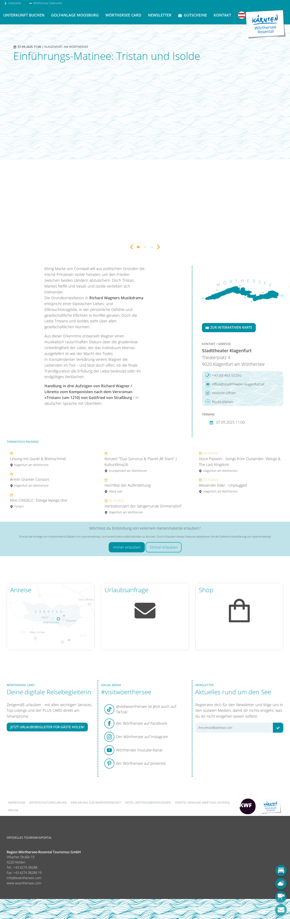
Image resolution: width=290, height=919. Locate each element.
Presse (13, 810)
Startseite (12, 3)
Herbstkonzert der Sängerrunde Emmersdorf (143, 506)
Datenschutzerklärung (48, 802)
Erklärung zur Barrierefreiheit (96, 802)
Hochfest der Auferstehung (128, 485)
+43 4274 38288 (25, 867)
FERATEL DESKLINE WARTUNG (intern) (202, 802)
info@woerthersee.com (24, 878)
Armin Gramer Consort (29, 480)
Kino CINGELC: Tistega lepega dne (38, 500)
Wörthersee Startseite (45, 3)
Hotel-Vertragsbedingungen (148, 802)
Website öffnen (220, 393)
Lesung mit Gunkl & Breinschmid (38, 459)
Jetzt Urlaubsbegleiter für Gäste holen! (47, 727)
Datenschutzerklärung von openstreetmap (245, 536)
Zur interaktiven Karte (229, 327)
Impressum (16, 802)
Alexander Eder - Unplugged (223, 485)
